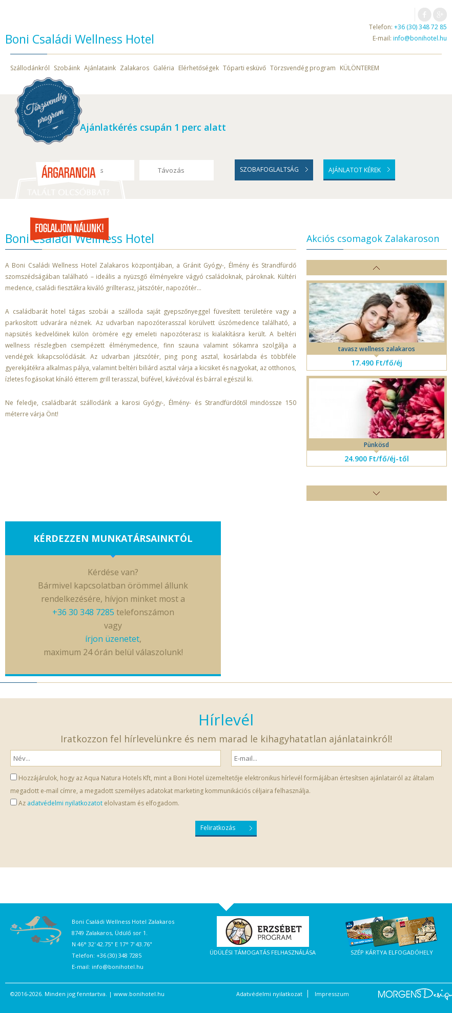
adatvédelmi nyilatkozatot (64, 803)
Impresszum (332, 994)
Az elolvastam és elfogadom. (98, 803)
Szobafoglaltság (269, 169)
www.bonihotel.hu (139, 994)
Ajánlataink (100, 68)
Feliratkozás (217, 827)
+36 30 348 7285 (83, 612)
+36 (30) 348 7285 (118, 955)
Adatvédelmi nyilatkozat (269, 994)
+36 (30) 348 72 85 (420, 27)
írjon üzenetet (112, 638)
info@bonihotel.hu (420, 38)
